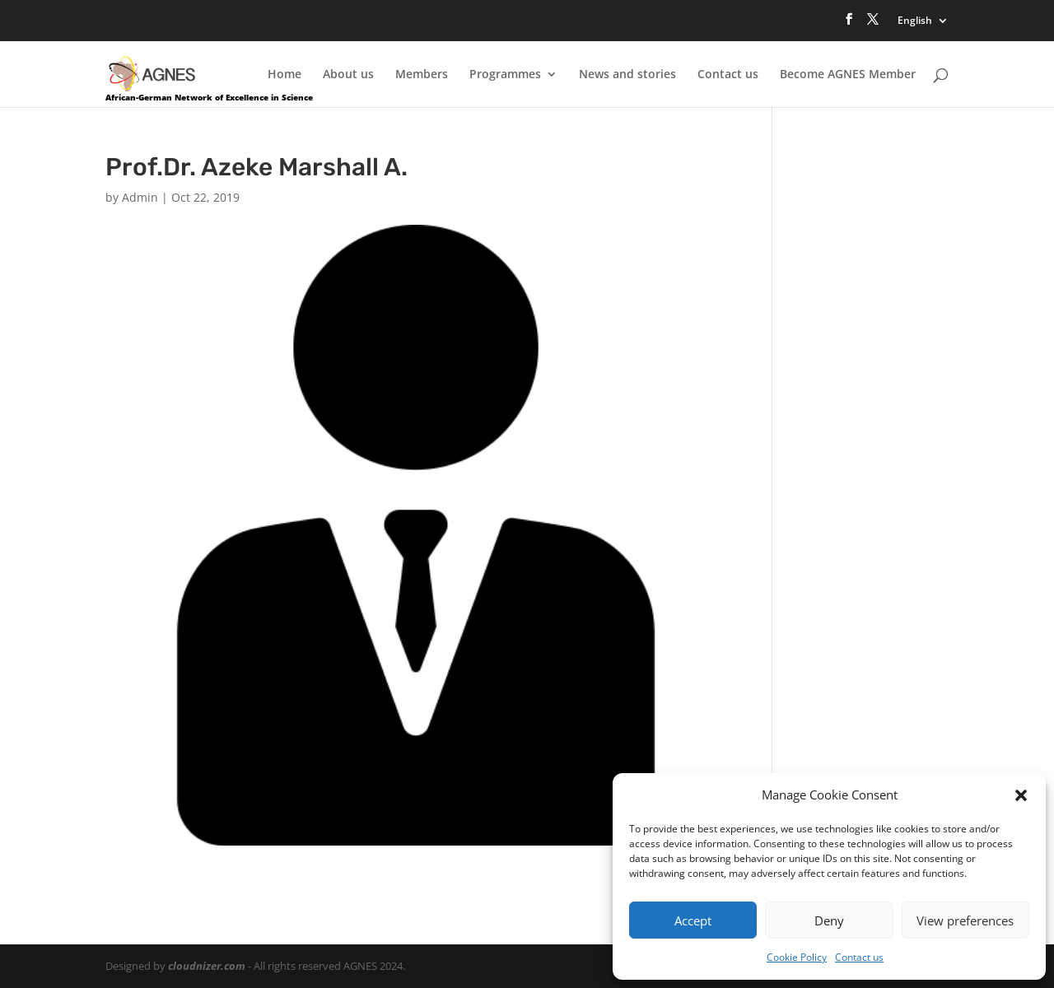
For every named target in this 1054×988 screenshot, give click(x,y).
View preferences (965, 920)
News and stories (627, 75)
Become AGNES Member (848, 75)
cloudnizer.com (206, 965)
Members (421, 75)
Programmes (505, 75)
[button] (1021, 795)
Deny (829, 920)
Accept (692, 920)
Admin (140, 197)
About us (348, 75)
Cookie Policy (797, 957)
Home (284, 75)
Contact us (859, 957)
